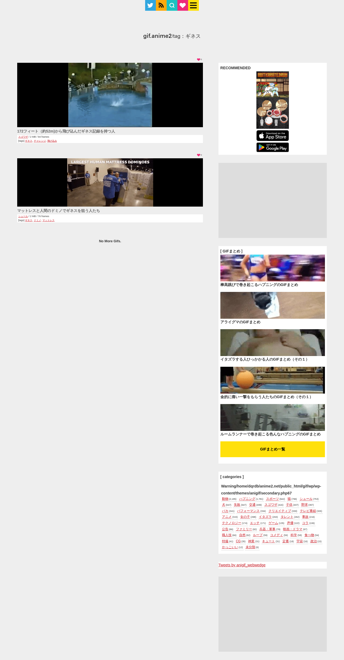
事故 (305, 517)
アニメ (227, 517)
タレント (287, 517)
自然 (242, 535)
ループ (258, 535)
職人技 (227, 535)
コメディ (276, 535)
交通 (252, 505)
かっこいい (230, 547)
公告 (225, 529)
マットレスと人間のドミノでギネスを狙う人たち (58, 210)
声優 (290, 523)
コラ (305, 523)
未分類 (250, 547)
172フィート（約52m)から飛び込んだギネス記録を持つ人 (66, 131)
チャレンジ (40, 141)
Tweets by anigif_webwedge (242, 565)
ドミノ (37, 220)
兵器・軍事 (267, 529)
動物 (225, 499)
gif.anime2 (157, 36)
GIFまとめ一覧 (272, 449)
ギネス (28, 141)
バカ (225, 511)
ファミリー (244, 529)
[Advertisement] (272, 200)
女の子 (245, 517)
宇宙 (299, 541)
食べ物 (309, 535)
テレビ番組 (308, 511)
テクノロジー (231, 523)
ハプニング (247, 499)
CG (238, 541)
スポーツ (272, 499)
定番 (285, 541)
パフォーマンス (248, 511)
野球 (304, 505)
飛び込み (52, 141)
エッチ (255, 523)
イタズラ (265, 517)
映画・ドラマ (292, 529)
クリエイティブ (279, 511)
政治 (313, 541)
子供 (289, 505)
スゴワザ (23, 136)
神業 (251, 541)
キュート (268, 541)
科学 (294, 535)
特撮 (225, 541)
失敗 (237, 505)
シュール (23, 216)
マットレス (48, 220)
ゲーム (273, 523)
